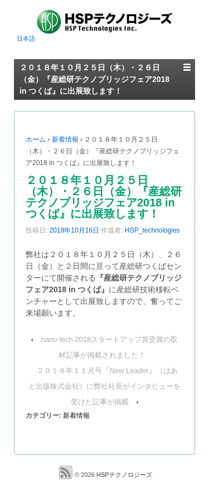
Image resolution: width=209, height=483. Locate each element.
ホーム (36, 139)
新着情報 (65, 139)
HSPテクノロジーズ (123, 474)
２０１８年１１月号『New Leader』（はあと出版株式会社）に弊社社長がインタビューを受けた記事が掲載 (104, 386)
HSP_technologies (152, 230)
